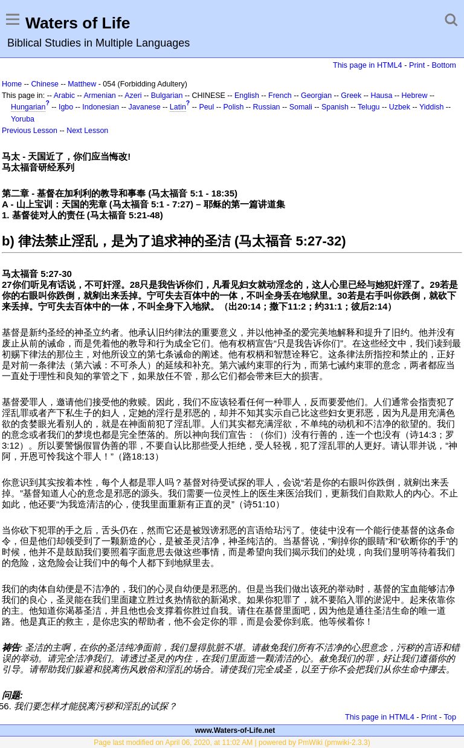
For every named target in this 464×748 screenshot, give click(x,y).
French (280, 95)
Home (12, 84)
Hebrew (415, 95)
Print (417, 65)
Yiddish (431, 107)
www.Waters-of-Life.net (235, 730)
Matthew (82, 84)
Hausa (381, 95)
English (246, 95)
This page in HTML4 (367, 65)
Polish (233, 107)
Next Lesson (87, 130)
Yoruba (22, 119)
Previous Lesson (29, 130)
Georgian (316, 95)
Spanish (335, 107)
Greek (351, 95)
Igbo (66, 107)
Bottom (444, 65)
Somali (300, 107)
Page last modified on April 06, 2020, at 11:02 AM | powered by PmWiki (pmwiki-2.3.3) (232, 742)
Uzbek (399, 107)
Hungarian (28, 107)
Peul (206, 107)
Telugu (369, 107)
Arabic (64, 95)
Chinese (45, 84)
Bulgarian (167, 95)
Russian (266, 107)
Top (449, 716)
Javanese (144, 107)
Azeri (132, 95)
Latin (178, 107)
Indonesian (100, 107)
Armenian (100, 95)
